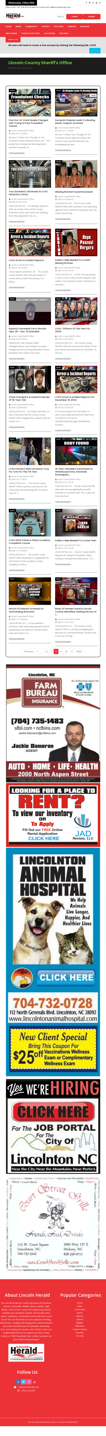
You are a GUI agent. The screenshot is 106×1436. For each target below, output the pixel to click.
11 (72, 657)
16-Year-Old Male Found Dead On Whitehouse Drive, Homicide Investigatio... (75, 476)
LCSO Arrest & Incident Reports (28, 262)
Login (74, 16)
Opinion (72, 26)
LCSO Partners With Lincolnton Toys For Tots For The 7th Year (28, 474)
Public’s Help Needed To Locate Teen (74, 547)
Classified (49, 33)
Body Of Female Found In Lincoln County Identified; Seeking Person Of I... (75, 618)
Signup (91, 16)
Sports (46, 26)
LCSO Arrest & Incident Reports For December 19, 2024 (74, 402)
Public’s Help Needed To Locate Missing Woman (74, 263)
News (18, 26)
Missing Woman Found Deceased (69, 194)
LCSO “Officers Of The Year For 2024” (74, 333)
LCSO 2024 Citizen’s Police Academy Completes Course (27, 547)
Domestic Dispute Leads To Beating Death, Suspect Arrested (76, 122)
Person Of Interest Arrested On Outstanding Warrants (28, 616)
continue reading (16, 154)
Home (8, 26)
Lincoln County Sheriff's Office (22, 132)
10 (66, 657)
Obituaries (11, 33)
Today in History (30, 33)
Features (59, 26)
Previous (28, 657)
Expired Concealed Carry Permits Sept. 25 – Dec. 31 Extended (30, 333)
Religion (84, 26)
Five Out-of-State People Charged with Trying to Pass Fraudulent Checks (27, 124)
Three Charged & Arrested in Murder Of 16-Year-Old (27, 402)
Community (31, 26)
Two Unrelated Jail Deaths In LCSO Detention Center (27, 194)
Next (79, 657)
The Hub (63, 33)
